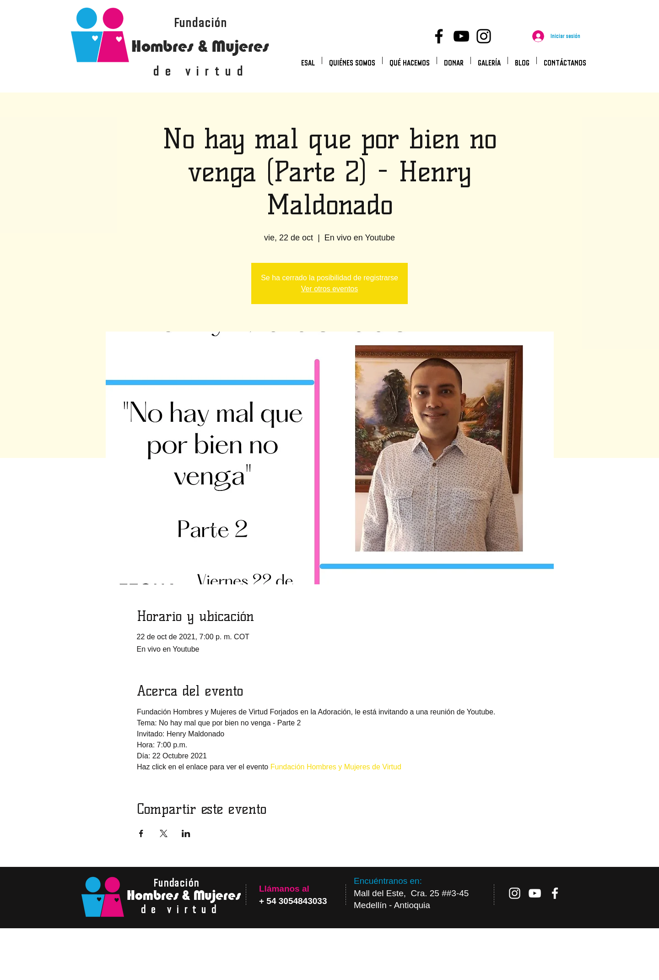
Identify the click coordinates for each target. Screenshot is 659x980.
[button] (410, 60)
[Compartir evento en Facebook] (141, 833)
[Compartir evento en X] (163, 833)
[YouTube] (461, 36)
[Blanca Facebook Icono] (554, 893)
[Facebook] (438, 36)
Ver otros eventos (329, 289)
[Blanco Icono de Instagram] (514, 893)
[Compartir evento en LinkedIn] (186, 833)
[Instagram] (483, 36)
